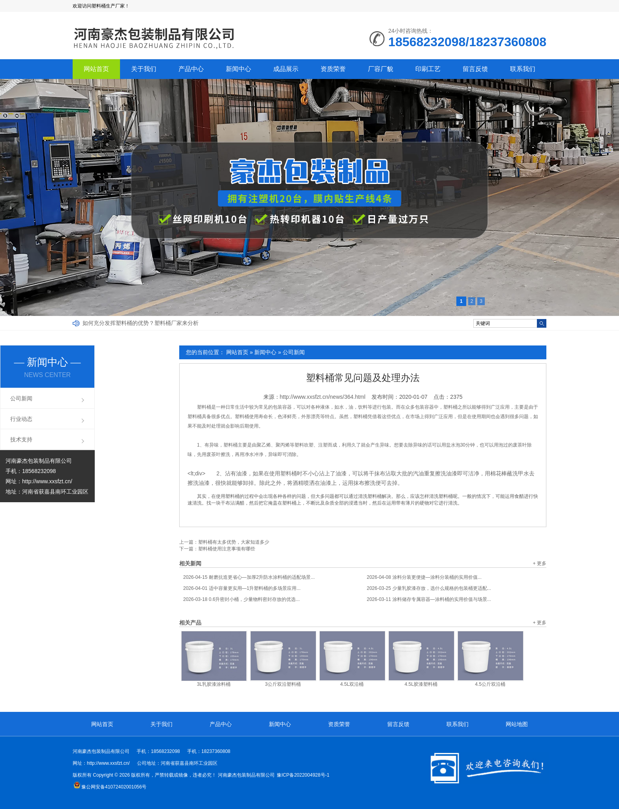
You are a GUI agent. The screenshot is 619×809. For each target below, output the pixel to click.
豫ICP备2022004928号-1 (303, 775)
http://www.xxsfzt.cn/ (47, 481)
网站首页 (96, 69)
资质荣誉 (333, 69)
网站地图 (517, 724)
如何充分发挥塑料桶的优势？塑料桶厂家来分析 (141, 323)
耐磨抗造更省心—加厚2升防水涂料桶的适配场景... (249, 577)
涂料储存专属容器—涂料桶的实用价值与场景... (429, 599)
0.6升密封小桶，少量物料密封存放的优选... (241, 599)
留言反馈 (475, 69)
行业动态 (21, 419)
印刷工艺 (428, 69)
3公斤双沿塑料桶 (283, 684)
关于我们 (143, 69)
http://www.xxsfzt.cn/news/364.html (323, 397)
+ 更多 (539, 563)
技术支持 (21, 439)
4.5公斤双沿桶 (490, 684)
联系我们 (522, 69)
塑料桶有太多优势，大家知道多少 (233, 542)
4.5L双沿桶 (352, 684)
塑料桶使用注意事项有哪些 (226, 549)
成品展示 (285, 69)
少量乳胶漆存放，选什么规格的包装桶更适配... (429, 588)
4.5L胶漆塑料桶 (421, 684)
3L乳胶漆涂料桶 (214, 684)
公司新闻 (294, 352)
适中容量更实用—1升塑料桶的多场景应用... (241, 588)
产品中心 (191, 69)
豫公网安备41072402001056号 (109, 787)
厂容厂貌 (380, 69)
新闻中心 (238, 69)
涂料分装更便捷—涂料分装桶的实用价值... (424, 577)
